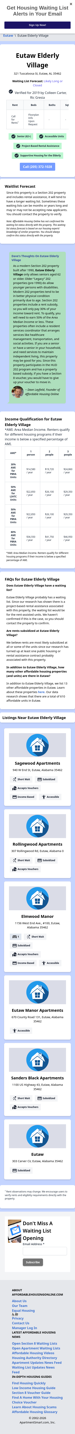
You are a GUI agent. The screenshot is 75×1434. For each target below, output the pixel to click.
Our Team (19, 1306)
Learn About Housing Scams (34, 1407)
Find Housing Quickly (29, 1383)
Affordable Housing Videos (33, 1353)
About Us (19, 1301)
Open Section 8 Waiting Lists (34, 1343)
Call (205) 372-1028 (37, 167)
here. (41, 692)
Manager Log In (24, 1328)
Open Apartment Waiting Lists (36, 1348)
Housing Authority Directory (34, 1358)
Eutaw (8, 35)
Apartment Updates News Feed (37, 1362)
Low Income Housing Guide (33, 1388)
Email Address (33, 1244)
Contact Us (20, 1323)
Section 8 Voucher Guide (31, 1393)
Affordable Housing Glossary (34, 1412)
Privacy (18, 1318)
